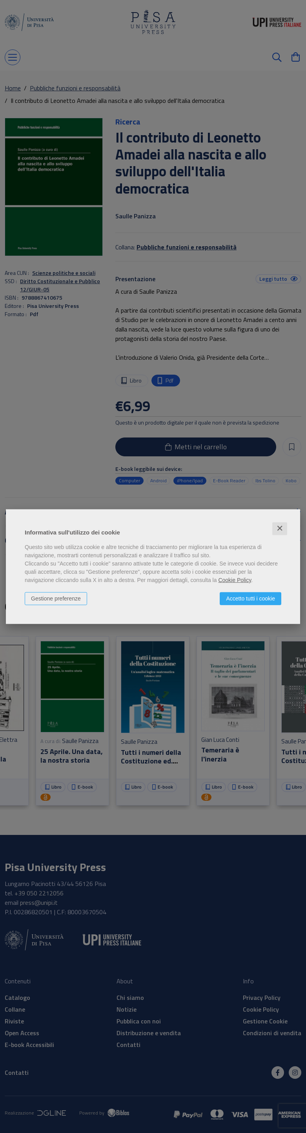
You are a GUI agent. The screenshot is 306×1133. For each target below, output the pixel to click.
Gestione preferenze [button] (56, 598)
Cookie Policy (234, 580)
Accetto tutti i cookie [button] (250, 598)
